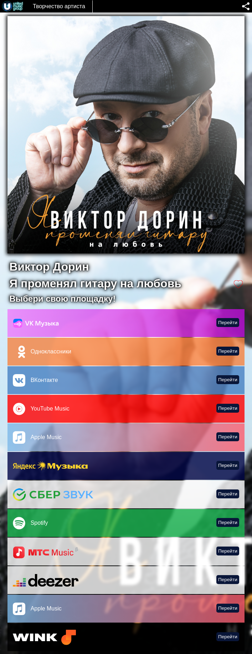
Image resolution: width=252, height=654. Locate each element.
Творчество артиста (59, 6)
